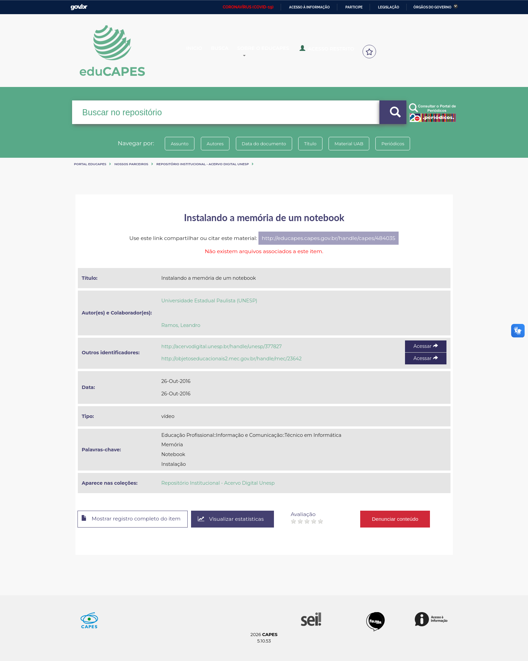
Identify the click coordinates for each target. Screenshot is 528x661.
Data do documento (263, 143)
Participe (354, 7)
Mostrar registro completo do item (133, 519)
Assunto (174, 143)
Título (311, 143)
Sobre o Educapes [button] (273, 51)
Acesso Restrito (331, 50)
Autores (211, 143)
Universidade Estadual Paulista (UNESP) (209, 301)
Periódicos (398, 143)
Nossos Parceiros (131, 164)
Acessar (425, 346)
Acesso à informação (309, 7)
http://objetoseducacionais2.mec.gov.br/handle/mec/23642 (231, 359)
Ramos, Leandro (180, 325)
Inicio (199, 51)
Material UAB (352, 143)
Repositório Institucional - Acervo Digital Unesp (202, 164)
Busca (226, 51)
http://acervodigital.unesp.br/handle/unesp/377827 (221, 346)
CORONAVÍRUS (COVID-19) (248, 7)
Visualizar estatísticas (236, 519)
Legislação (388, 7)
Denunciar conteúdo (402, 519)
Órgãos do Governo (432, 7)
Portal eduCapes (90, 164)
